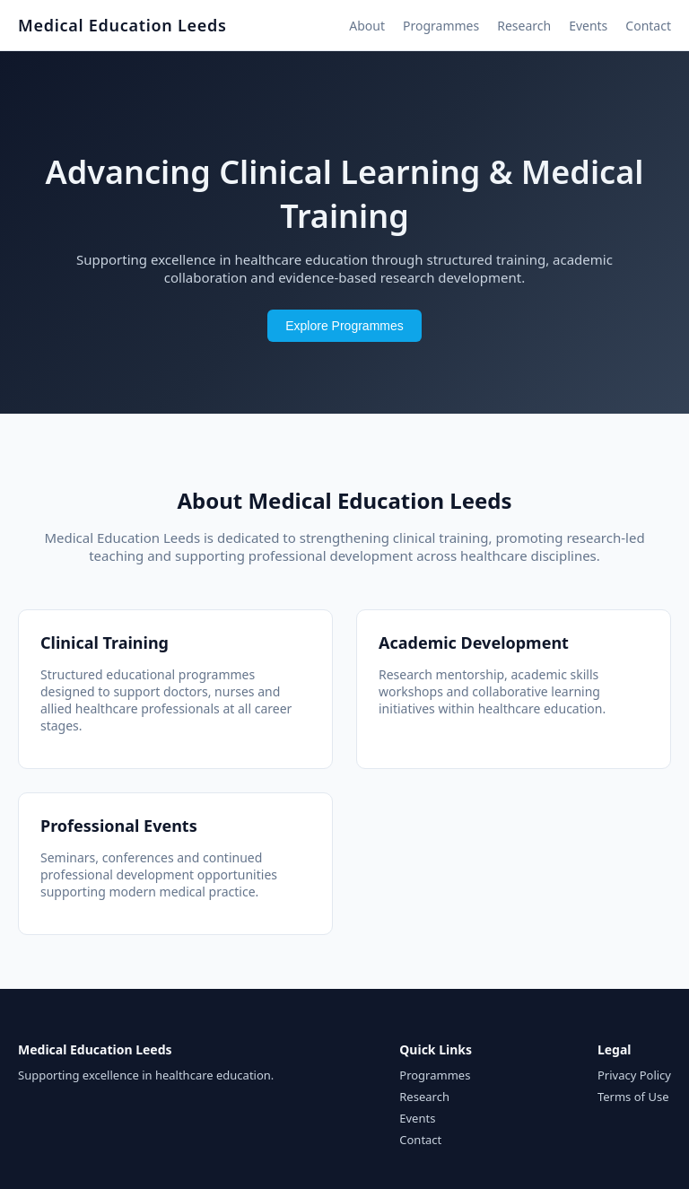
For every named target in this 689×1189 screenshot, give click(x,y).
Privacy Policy (634, 1075)
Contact (648, 25)
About (367, 25)
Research (524, 25)
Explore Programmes (344, 326)
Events (588, 25)
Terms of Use (633, 1096)
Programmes (441, 25)
